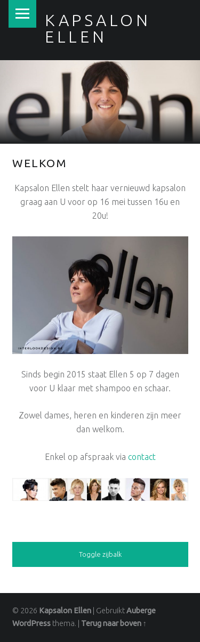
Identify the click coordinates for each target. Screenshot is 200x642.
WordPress (31, 623)
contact (142, 457)
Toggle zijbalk (100, 554)
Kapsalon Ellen (65, 610)
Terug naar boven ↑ (114, 623)
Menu (22, 14)
